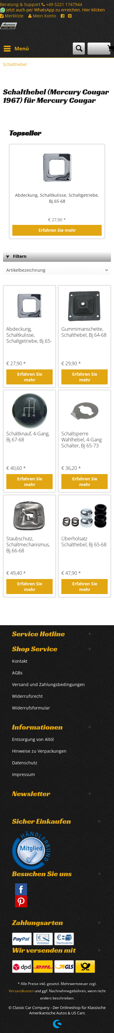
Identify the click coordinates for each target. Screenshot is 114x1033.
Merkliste (11, 16)
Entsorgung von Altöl (33, 739)
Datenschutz (24, 763)
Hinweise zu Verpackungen (39, 751)
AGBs (17, 673)
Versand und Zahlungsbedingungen (48, 684)
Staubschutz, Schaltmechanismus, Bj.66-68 (28, 545)
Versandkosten (21, 990)
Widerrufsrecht (27, 696)
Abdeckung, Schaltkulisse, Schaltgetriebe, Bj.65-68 (57, 198)
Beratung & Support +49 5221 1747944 (41, 4)
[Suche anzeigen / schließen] (79, 49)
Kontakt (19, 661)
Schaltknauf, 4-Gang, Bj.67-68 (27, 437)
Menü (16, 48)
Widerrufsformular (31, 708)
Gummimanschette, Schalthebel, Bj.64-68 (83, 332)
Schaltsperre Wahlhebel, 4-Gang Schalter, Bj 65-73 (81, 440)
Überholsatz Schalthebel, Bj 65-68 (83, 542)
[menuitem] (16, 49)
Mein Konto (42, 16)
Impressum (23, 774)
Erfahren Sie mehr (57, 230)
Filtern (16, 256)
